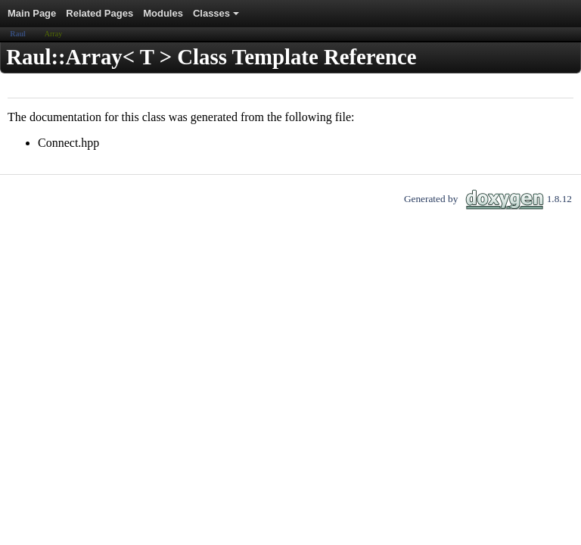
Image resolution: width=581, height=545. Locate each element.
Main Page (32, 13)
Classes (217, 17)
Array (53, 34)
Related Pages (99, 13)
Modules (163, 13)
